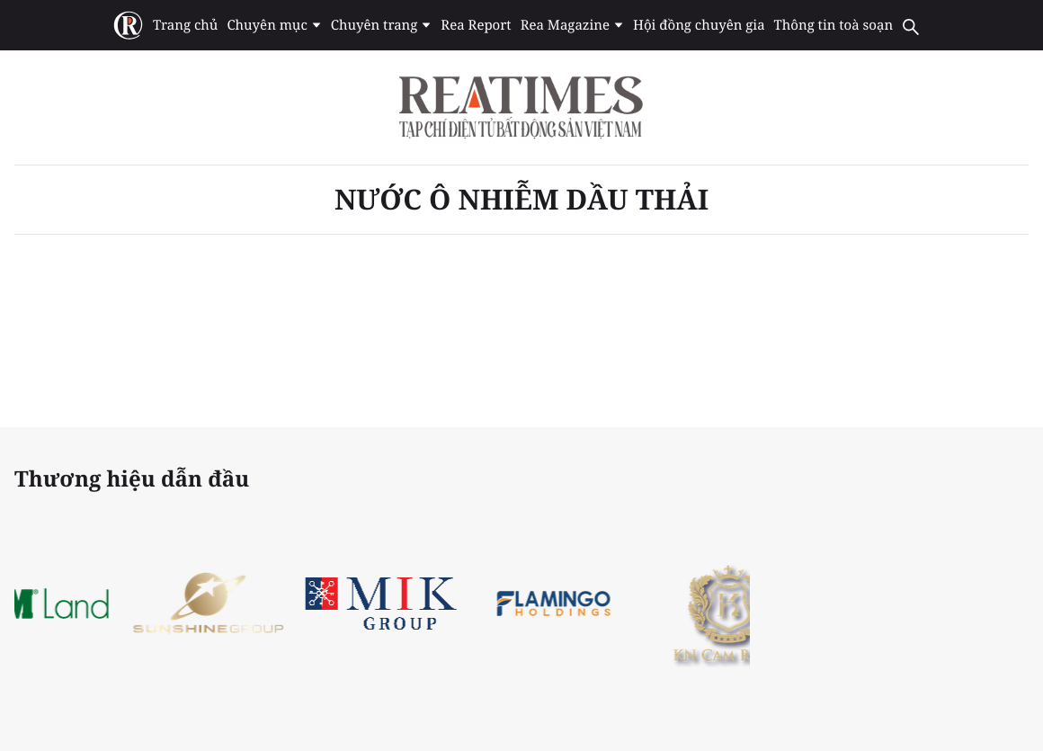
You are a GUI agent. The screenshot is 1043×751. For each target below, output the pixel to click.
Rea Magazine (572, 25)
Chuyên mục (274, 25)
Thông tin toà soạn (834, 25)
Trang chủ (185, 25)
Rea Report (476, 25)
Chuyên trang (381, 25)
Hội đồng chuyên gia (699, 25)
